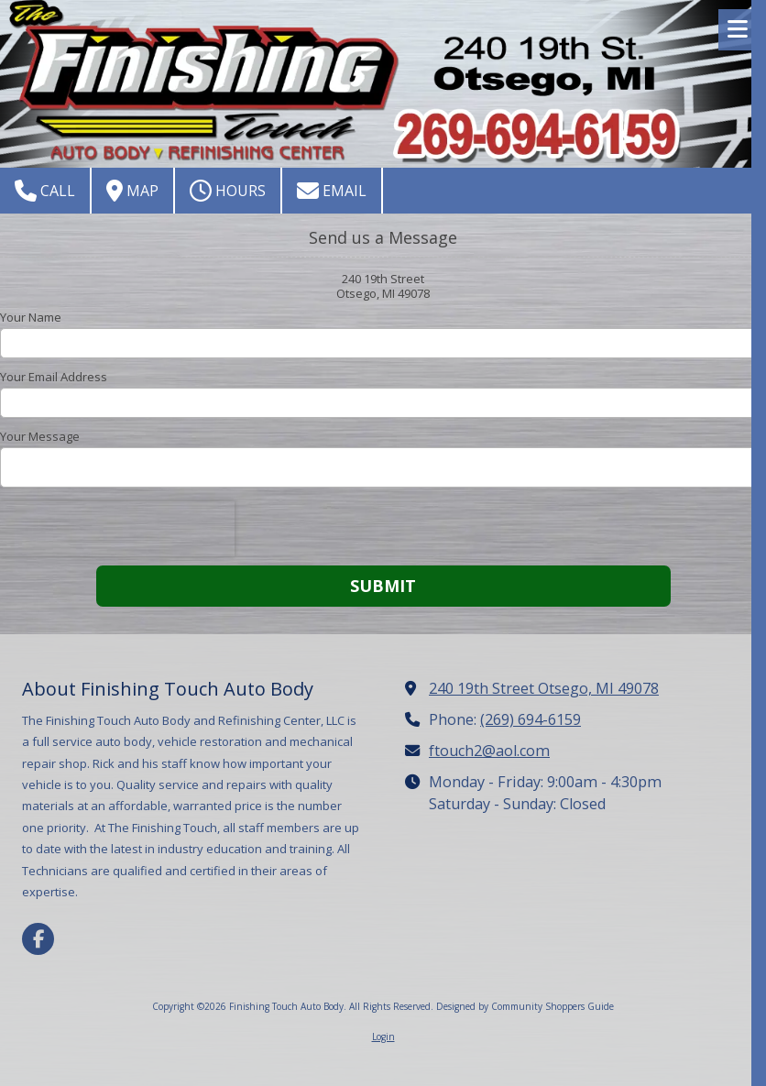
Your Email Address (53, 376)
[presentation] (117, 528)
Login (383, 1036)
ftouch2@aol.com (489, 750)
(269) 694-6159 (530, 719)
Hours (228, 191)
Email (332, 191)
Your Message (40, 436)
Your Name (30, 317)
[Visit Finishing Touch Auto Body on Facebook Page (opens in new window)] (38, 939)
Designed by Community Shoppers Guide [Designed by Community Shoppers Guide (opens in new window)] (525, 1006)
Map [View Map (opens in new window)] (132, 191)
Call (45, 191)
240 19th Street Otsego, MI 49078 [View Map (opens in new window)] (544, 688)
